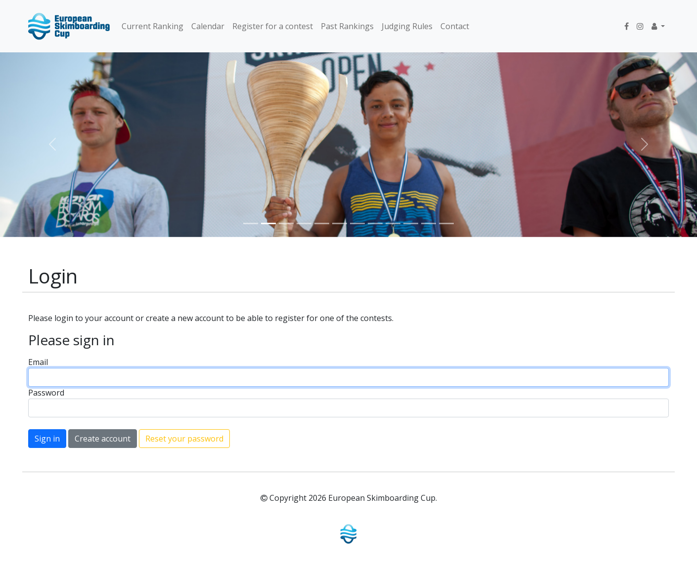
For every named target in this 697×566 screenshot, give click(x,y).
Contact (454, 26)
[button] (658, 26)
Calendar (207, 26)
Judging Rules (407, 26)
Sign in (47, 438)
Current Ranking (152, 26)
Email (38, 362)
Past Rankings (347, 26)
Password (46, 392)
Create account (103, 438)
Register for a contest (272, 26)
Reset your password (184, 438)
